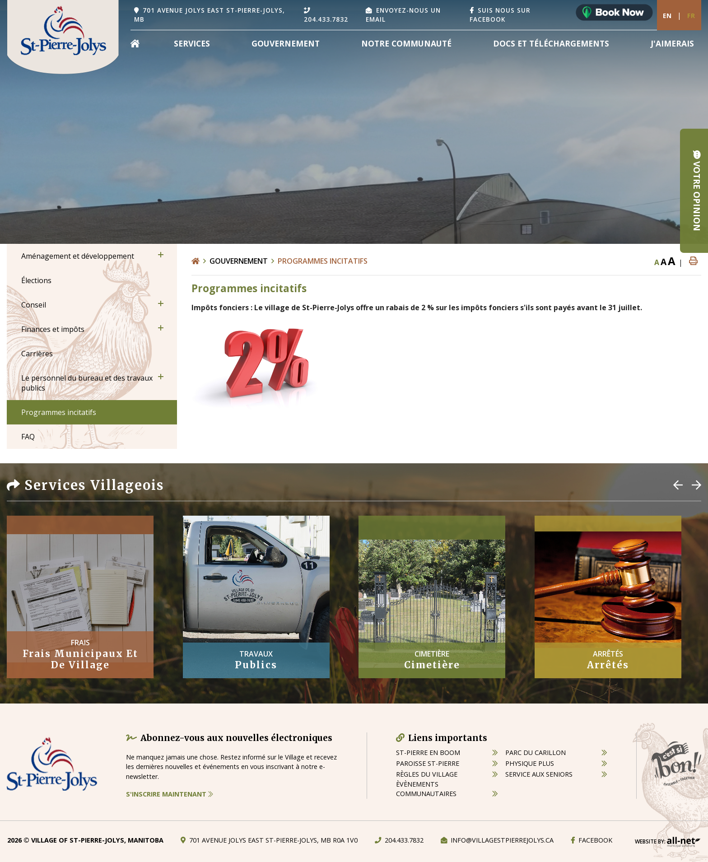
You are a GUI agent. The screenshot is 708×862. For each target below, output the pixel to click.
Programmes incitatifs (323, 261)
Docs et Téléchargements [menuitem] (551, 43)
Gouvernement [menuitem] (286, 43)
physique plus (529, 763)
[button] (160, 255)
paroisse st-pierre (427, 763)
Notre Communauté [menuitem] (406, 43)
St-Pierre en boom (428, 752)
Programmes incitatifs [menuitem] (58, 412)
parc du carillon (535, 752)
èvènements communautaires (426, 789)
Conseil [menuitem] (33, 305)
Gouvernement (239, 261)
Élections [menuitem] (36, 280)
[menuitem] (135, 43)
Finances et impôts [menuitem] (52, 329)
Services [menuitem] (192, 43)
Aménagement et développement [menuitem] (77, 256)
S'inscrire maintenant (169, 794)
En (667, 15)
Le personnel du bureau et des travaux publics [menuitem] (87, 383)
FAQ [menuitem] (28, 437)
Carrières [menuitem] (37, 354)
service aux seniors (539, 774)
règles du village (426, 774)
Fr (691, 15)
